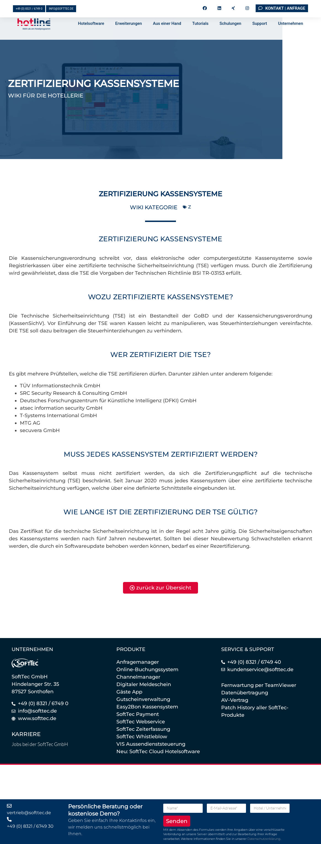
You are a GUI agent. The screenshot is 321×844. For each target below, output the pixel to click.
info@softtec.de (61, 8)
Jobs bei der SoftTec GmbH (40, 745)
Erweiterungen (128, 35)
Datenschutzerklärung (263, 839)
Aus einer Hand (167, 35)
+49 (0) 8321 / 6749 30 (30, 826)
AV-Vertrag (234, 700)
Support (259, 35)
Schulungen (230, 35)
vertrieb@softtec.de (29, 812)
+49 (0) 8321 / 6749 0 (29, 8)
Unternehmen (290, 35)
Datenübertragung (244, 693)
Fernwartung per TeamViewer (258, 685)
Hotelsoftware (91, 35)
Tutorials (200, 35)
